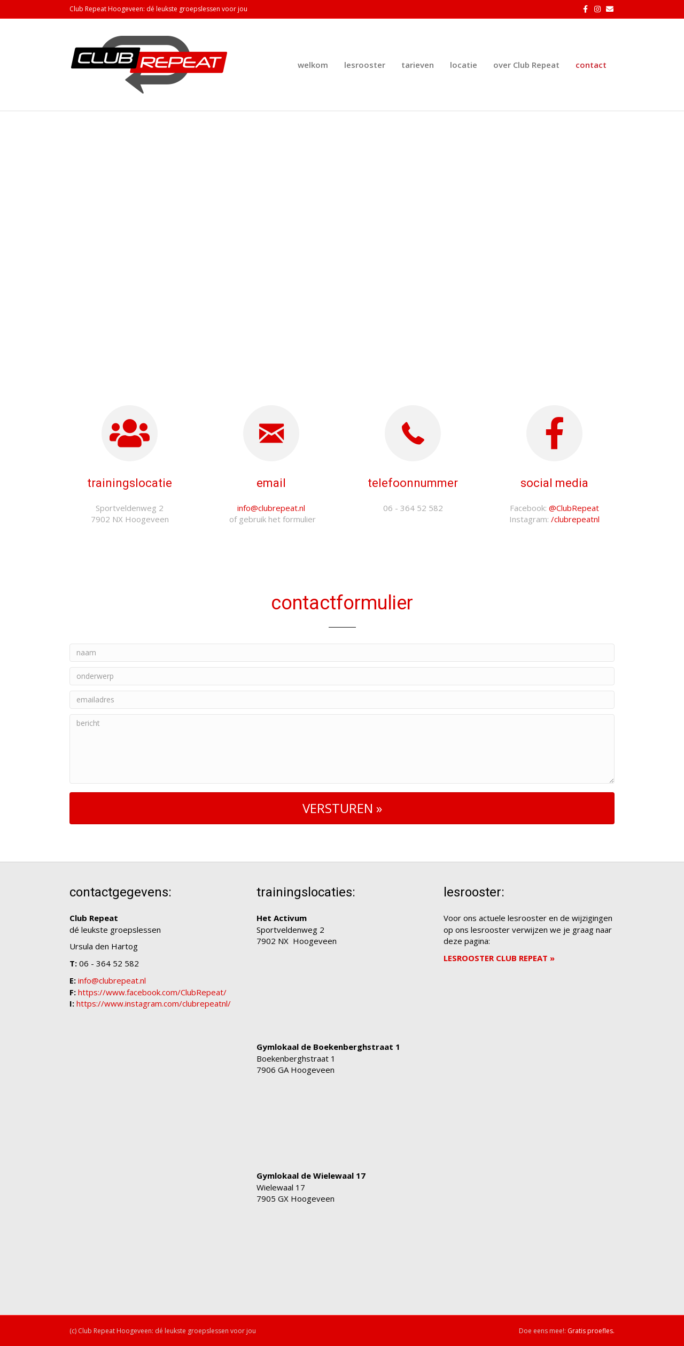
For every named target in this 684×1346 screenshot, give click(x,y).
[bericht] (342, 749)
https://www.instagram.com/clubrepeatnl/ (153, 1003)
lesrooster (364, 64)
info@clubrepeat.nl (271, 507)
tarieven (417, 64)
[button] (342, 808)
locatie (463, 64)
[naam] (342, 653)
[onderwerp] (342, 676)
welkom (313, 64)
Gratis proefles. (591, 1330)
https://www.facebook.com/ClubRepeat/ (152, 992)
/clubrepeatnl (575, 519)
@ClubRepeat (574, 507)
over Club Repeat (526, 64)
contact (591, 64)
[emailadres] (342, 700)
